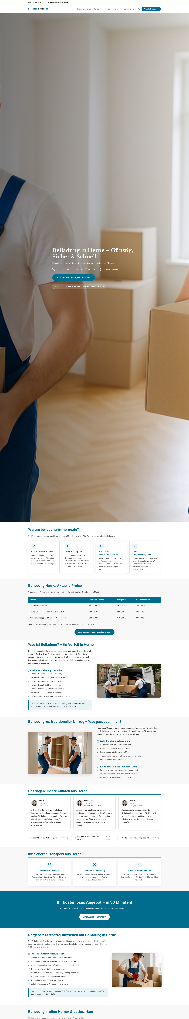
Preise (107, 9)
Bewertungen (129, 9)
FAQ (138, 9)
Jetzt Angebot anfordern (94, 917)
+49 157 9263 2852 (35, 2)
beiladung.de (38, 9)
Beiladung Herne (84, 9)
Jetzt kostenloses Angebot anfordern (73, 277)
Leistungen (117, 9)
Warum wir (98, 9)
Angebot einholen (151, 9)
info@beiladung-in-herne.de (57, 2)
